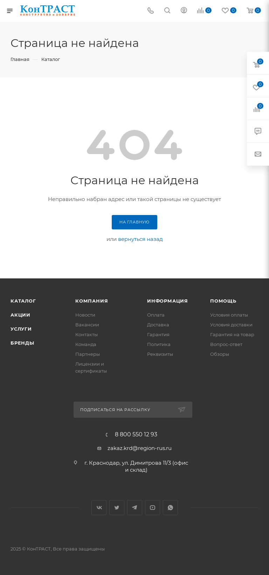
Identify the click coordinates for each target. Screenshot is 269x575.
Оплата (156, 315)
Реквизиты (160, 354)
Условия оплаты (229, 315)
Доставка (158, 324)
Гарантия (158, 334)
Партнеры (87, 354)
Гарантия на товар (232, 334)
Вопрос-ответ (226, 344)
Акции (20, 315)
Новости (85, 315)
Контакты (86, 334)
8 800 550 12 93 (136, 434)
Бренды (22, 343)
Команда (85, 344)
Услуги (21, 329)
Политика (159, 344)
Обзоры (219, 354)
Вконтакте (98, 507)
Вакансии (87, 324)
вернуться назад (140, 239)
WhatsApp (170, 507)
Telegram (134, 507)
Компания (91, 301)
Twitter (116, 507)
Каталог (23, 301)
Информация (167, 301)
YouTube (152, 507)
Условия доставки (231, 324)
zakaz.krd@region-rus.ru (140, 448)
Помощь (223, 301)
